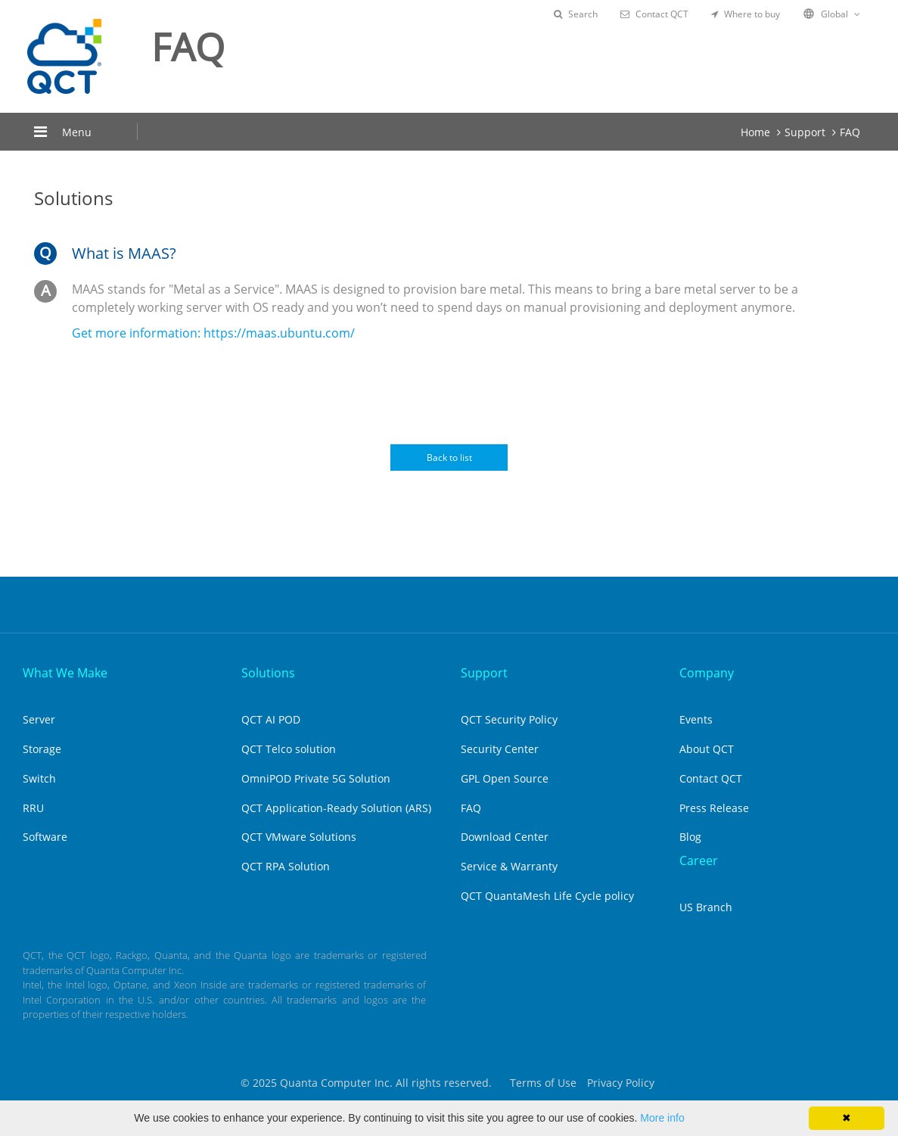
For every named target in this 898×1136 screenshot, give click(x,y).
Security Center (500, 749)
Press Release (714, 808)
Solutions (268, 672)
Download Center (504, 836)
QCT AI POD (270, 719)
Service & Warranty (509, 866)
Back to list (449, 457)
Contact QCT (654, 14)
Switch (39, 778)
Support (805, 132)
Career (698, 860)
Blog (690, 836)
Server (39, 719)
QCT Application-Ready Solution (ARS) (336, 808)
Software (45, 836)
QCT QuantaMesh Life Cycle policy (547, 896)
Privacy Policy (620, 1082)
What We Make (65, 672)
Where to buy (745, 14)
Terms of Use (543, 1082)
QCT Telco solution (288, 749)
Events (696, 719)
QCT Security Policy (509, 719)
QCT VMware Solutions (298, 836)
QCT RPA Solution (285, 866)
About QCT (706, 749)
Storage (42, 749)
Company (706, 672)
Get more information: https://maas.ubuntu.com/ (213, 333)
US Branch (705, 907)
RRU (33, 808)
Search (576, 14)
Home (755, 132)
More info (662, 1118)
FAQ (850, 132)
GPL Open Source (504, 778)
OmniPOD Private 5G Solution (315, 778)
